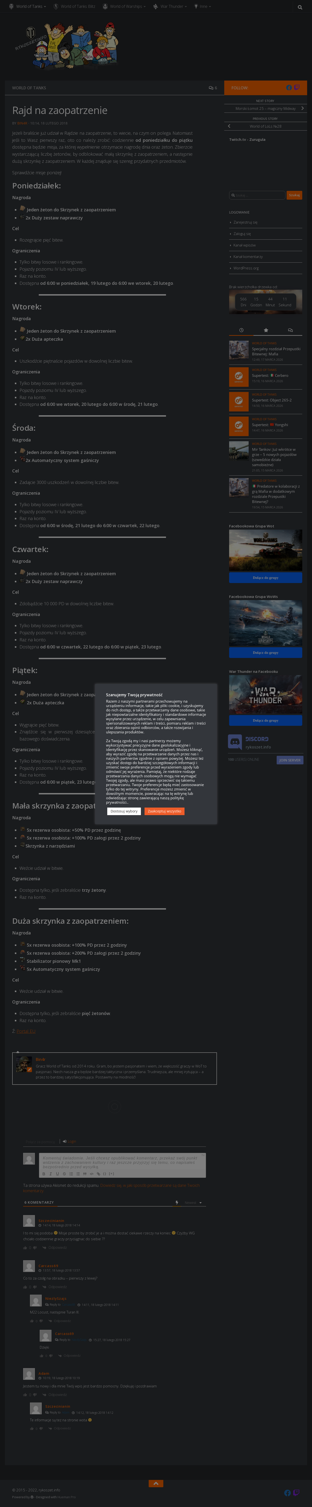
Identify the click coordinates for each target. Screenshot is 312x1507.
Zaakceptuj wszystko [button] (164, 811)
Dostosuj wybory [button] (124, 811)
